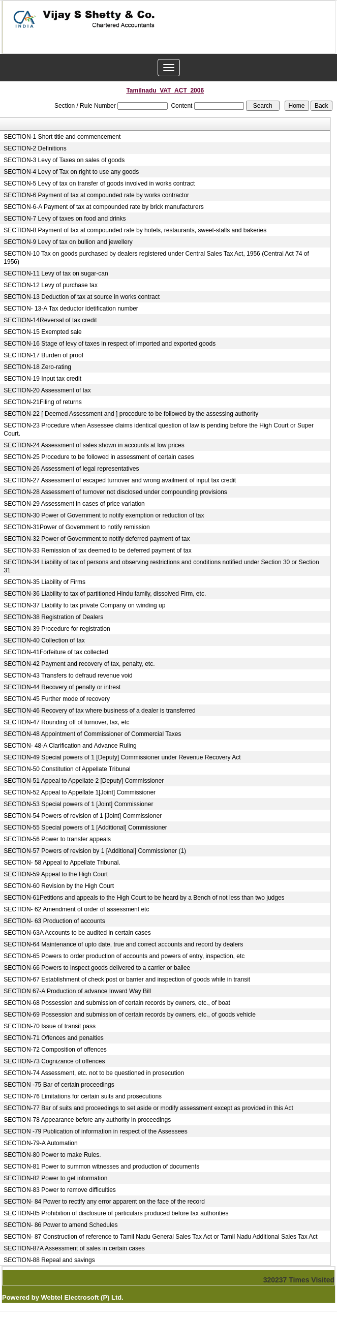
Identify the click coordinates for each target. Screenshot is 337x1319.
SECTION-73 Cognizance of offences (54, 1061)
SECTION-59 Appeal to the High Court (56, 874)
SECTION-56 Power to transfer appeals (57, 839)
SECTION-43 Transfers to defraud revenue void (68, 675)
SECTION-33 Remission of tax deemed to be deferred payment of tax (98, 550)
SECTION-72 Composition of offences (55, 1049)
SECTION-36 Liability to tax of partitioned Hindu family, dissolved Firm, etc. (105, 593)
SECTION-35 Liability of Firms (44, 582)
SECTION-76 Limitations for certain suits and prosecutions (83, 1096)
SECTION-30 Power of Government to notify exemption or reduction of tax (104, 515)
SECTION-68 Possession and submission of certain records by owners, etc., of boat (117, 1002)
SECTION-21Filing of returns (42, 402)
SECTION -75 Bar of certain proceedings (59, 1084)
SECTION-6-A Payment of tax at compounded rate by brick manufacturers (104, 206)
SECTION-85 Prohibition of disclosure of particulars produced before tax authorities (116, 1213)
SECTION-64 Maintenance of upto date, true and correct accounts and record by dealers (123, 944)
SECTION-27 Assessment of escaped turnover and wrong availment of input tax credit (120, 480)
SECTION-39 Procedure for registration (57, 628)
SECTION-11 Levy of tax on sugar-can (56, 273)
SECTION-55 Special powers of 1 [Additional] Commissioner (85, 827)
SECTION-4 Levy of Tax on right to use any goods (71, 171)
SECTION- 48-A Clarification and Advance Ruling (70, 745)
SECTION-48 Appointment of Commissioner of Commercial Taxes (92, 734)
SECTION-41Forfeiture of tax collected (56, 652)
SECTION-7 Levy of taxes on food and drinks (65, 218)
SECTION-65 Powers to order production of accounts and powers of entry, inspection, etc (124, 956)
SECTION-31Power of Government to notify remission (76, 527)
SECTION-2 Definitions (35, 148)
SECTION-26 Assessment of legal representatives (71, 468)
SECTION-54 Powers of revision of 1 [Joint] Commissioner (83, 815)
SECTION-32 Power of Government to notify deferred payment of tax (97, 538)
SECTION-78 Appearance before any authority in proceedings (87, 1119)
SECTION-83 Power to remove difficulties (60, 1189)
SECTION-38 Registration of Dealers (53, 617)
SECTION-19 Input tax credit (42, 378)
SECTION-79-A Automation (40, 1143)
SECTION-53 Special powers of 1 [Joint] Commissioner (78, 804)
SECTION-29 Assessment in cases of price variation (74, 503)
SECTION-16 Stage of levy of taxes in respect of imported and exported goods (110, 343)
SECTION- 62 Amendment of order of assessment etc (76, 909)
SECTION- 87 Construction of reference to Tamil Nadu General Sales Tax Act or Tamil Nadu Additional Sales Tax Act (160, 1236)
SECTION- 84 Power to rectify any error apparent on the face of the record (104, 1201)
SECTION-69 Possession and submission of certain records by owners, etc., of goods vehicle (130, 1014)
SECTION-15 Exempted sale (42, 331)
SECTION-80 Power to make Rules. (52, 1154)
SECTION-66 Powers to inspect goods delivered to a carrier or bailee (97, 967)
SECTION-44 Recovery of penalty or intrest (62, 687)
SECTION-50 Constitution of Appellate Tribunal (67, 769)
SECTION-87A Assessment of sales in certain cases (74, 1248)
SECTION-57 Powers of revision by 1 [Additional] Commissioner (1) (95, 850)
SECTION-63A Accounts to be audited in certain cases (77, 932)
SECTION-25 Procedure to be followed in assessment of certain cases (99, 457)
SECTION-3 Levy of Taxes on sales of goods (64, 160)
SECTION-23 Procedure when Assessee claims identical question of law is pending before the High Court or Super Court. (159, 429)
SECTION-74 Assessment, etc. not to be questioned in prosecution (94, 1073)
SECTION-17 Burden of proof (43, 355)
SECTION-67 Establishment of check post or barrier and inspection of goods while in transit (127, 979)
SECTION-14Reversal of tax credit (50, 320)
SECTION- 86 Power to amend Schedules (60, 1225)
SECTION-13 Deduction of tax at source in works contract (82, 296)
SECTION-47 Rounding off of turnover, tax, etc (66, 722)
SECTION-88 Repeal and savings (49, 1260)
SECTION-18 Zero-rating (37, 367)
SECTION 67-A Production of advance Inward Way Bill (77, 991)
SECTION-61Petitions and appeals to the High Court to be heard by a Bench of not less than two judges (144, 897)
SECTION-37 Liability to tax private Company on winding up (84, 605)
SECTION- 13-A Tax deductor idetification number (71, 308)
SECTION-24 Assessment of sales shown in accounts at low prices (94, 445)
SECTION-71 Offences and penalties (54, 1037)
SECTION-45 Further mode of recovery (57, 698)
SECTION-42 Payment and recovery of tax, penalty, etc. (79, 663)
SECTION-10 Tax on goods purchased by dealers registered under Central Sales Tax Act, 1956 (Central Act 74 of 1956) (156, 257)
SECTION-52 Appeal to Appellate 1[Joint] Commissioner (80, 792)
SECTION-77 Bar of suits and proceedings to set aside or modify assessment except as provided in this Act (148, 1108)
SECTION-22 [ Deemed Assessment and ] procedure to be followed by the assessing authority (131, 413)
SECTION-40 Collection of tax (44, 640)
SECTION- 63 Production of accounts (54, 921)
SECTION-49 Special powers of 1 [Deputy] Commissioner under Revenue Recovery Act (122, 757)
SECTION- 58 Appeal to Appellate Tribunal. (62, 862)
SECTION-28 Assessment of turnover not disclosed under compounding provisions (115, 492)
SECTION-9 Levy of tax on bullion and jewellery (68, 242)
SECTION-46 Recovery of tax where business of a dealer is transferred (100, 710)
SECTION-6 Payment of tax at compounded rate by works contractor (96, 195)
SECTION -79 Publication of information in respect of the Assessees (96, 1131)
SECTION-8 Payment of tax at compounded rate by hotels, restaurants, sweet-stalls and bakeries (135, 230)
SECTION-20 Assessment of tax (47, 390)
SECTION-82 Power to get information (55, 1178)
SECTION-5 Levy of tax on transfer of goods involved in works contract (99, 183)
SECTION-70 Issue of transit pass (50, 1026)
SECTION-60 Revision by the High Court (59, 885)
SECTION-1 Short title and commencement (62, 136)
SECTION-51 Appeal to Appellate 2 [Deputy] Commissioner (84, 780)
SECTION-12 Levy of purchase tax (51, 285)
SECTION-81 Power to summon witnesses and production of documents (101, 1166)
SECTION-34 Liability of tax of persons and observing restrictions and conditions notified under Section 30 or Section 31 (161, 566)
